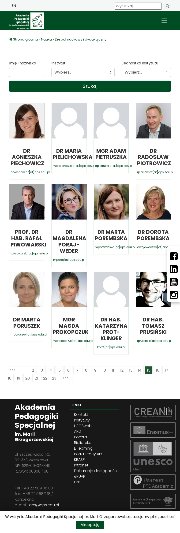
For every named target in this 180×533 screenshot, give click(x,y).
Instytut (58, 63)
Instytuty (82, 420)
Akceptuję (90, 524)
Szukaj (90, 86)
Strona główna (26, 39)
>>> (66, 378)
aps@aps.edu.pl (44, 505)
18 (9, 378)
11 (113, 370)
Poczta (80, 437)
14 (140, 370)
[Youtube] (174, 282)
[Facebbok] (174, 256)
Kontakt (81, 414)
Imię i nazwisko (22, 63)
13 (130, 370)
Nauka (46, 39)
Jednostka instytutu (140, 63)
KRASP (79, 459)
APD (77, 431)
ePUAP (79, 476)
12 (122, 370)
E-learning (83, 448)
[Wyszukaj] (138, 6)
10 (104, 370)
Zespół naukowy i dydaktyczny (80, 39)
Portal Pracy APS (88, 454)
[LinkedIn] (174, 269)
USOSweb (83, 426)
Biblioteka (82, 442)
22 (45, 378)
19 (18, 378)
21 (36, 378)
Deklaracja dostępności (95, 470)
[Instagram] (174, 295)
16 (157, 370)
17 (166, 370)
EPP (77, 482)
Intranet (81, 465)
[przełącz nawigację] (164, 20)
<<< (12, 370)
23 (54, 378)
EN (14, 5)
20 (27, 378)
